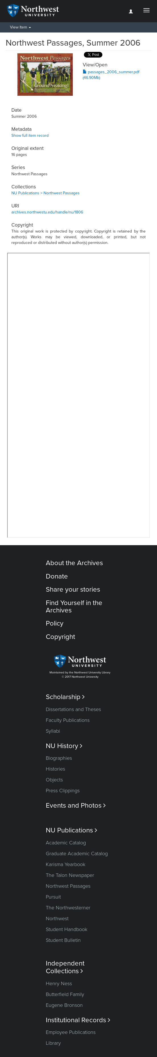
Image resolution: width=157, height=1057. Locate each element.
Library (53, 1043)
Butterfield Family (65, 994)
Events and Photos (76, 805)
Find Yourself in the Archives (74, 606)
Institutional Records (78, 1020)
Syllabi (53, 731)
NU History (64, 746)
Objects (54, 780)
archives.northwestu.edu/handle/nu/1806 (47, 212)
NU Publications (71, 830)
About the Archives (74, 563)
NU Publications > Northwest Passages (45, 193)
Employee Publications (71, 1032)
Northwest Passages (68, 886)
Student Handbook (66, 929)
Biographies (59, 758)
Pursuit (53, 897)
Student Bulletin (63, 940)
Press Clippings (63, 790)
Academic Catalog (66, 843)
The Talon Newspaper (70, 875)
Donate (57, 576)
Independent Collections (65, 967)
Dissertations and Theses (73, 709)
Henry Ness (59, 983)
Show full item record (30, 135)
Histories (55, 769)
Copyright (60, 637)
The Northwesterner (68, 908)
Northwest (57, 918)
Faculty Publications (68, 720)
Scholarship (65, 697)
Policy (54, 623)
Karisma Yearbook (65, 864)
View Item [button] (20, 27)
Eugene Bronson (64, 1005)
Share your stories (73, 589)
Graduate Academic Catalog (77, 853)
